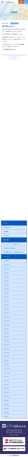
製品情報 (6, 231)
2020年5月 (6, 404)
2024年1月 (6, 312)
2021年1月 (6, 392)
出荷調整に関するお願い (10, 248)
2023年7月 (6, 332)
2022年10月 (7, 352)
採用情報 (21, 2)
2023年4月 (6, 340)
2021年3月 (6, 388)
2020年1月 (6, 408)
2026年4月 (6, 261)
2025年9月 (6, 273)
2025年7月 (6, 277)
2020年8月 (6, 400)
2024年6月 (6, 300)
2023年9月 (6, 328)
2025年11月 (7, 265)
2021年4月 (6, 384)
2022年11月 (7, 348)
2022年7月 (6, 356)
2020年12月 (7, 396)
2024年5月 (6, 304)
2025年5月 (6, 281)
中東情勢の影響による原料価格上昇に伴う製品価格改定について (15, 252)
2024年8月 (6, 293)
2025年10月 (7, 269)
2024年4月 (6, 308)
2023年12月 (7, 316)
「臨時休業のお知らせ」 (10, 49)
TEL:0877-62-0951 (14, 432)
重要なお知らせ (7, 227)
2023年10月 (7, 324)
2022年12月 (7, 344)
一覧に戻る (14, 57)
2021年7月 (6, 380)
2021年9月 (6, 376)
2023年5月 (6, 336)
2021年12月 (7, 368)
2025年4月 (6, 285)
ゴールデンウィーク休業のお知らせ (12, 244)
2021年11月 (7, 372)
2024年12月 (7, 288)
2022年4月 (6, 360)
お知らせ (6, 235)
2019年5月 (6, 416)
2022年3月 (6, 364)
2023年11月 (7, 320)
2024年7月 (6, 296)
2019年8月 (6, 412)
